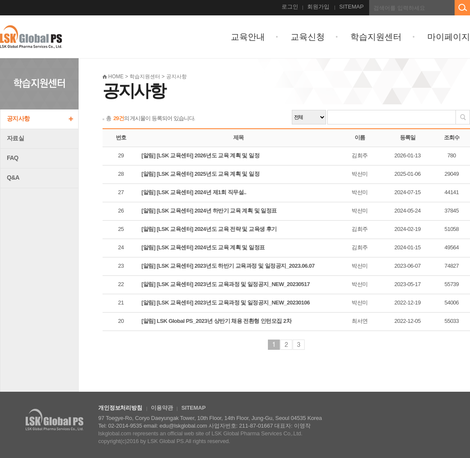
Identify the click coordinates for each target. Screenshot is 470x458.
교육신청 (308, 36)
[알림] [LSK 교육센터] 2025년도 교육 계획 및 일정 (200, 174)
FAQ (12, 157)
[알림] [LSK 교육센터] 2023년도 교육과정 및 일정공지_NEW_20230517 (225, 284)
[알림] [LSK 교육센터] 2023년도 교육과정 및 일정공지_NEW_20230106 (225, 302)
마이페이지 (448, 36)
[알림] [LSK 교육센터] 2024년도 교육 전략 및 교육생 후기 (209, 229)
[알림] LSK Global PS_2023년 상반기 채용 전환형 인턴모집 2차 (216, 321)
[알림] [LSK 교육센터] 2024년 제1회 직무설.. (193, 192)
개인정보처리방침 (120, 408)
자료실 (15, 138)
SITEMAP (351, 6)
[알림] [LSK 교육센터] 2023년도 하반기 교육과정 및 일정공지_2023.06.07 (227, 266)
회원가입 (318, 6)
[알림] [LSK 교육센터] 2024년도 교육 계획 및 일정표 (203, 247)
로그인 (290, 6)
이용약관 (162, 408)
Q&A (13, 177)
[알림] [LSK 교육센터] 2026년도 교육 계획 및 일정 (200, 155)
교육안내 (248, 36)
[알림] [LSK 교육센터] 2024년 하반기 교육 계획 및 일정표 (209, 210)
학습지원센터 (376, 36)
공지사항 (18, 118)
